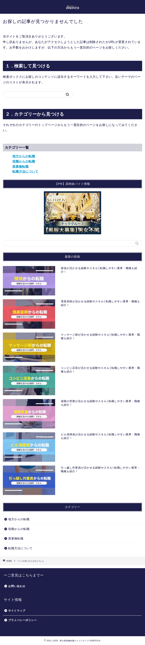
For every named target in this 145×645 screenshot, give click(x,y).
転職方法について (25, 171)
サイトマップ (16, 610)
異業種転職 (20, 166)
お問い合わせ (16, 586)
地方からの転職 (23, 156)
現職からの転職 (23, 161)
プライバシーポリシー (22, 620)
